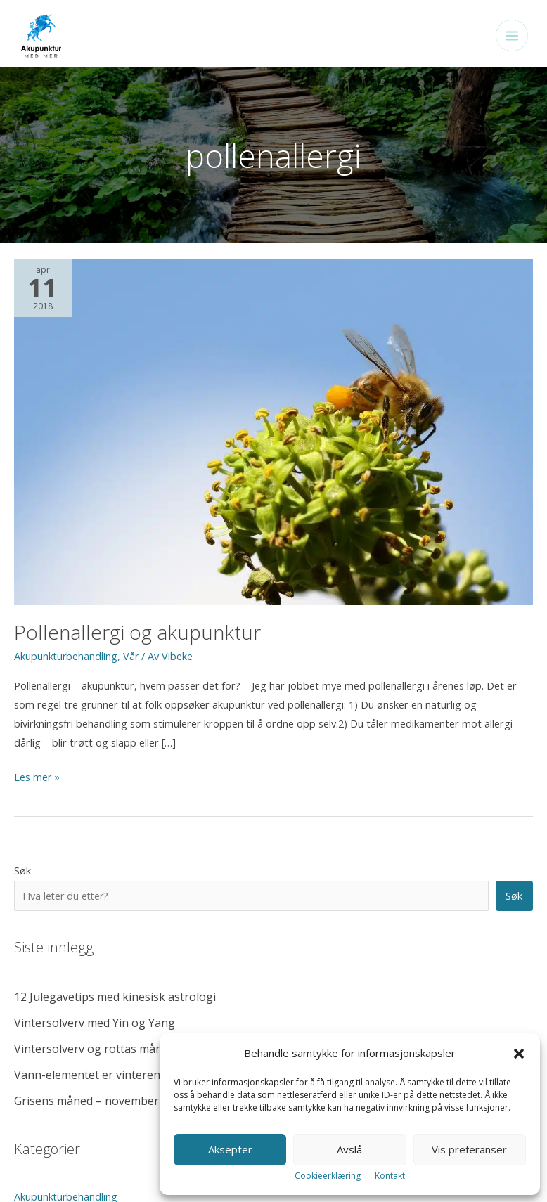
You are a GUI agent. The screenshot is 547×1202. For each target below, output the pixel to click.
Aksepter (230, 1149)
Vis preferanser (469, 1149)
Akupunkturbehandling (66, 657)
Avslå (349, 1149)
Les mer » (37, 778)
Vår (132, 657)
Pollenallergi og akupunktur (134, 634)
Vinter (28, 1054)
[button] (519, 1054)
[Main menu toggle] (506, 37)
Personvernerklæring (57, 1152)
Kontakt (390, 1176)
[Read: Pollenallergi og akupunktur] (273, 433)
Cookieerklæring (328, 1176)
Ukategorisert (47, 1009)
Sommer (34, 985)
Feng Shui (36, 893)
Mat (23, 962)
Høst (25, 916)
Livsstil (29, 939)
